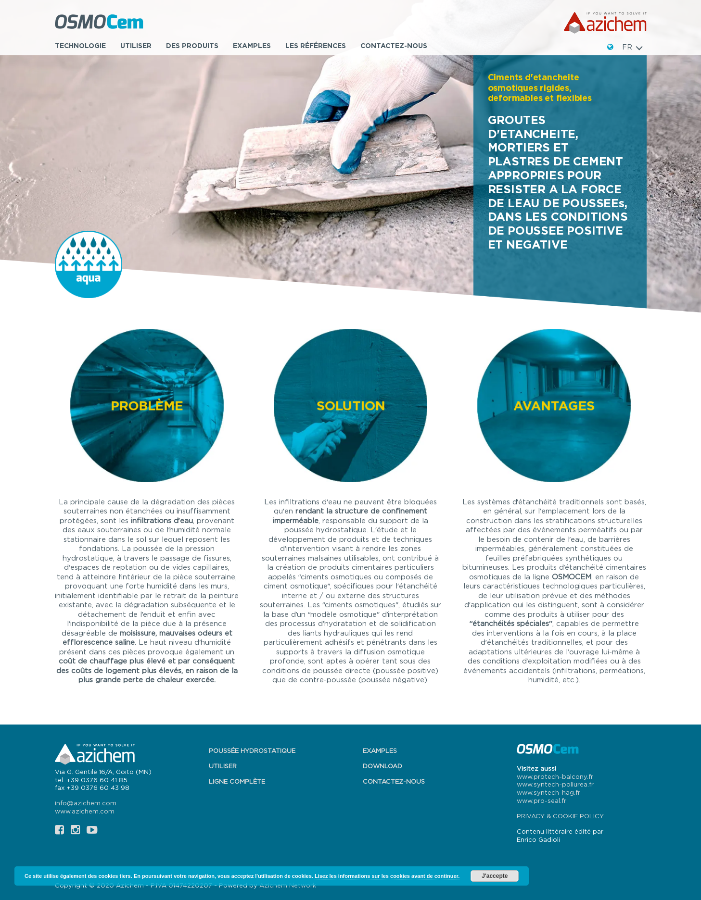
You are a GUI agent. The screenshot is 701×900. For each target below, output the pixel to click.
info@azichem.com (85, 803)
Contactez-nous (393, 45)
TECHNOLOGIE (80, 45)
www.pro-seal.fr (541, 800)
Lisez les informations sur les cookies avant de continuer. (387, 876)
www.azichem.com (85, 811)
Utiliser (136, 45)
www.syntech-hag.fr (548, 792)
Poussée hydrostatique (252, 750)
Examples (252, 45)
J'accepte (495, 876)
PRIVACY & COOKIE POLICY (560, 815)
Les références (315, 45)
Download (382, 765)
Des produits (192, 45)
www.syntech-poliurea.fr (555, 784)
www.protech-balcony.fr (555, 776)
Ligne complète (237, 781)
